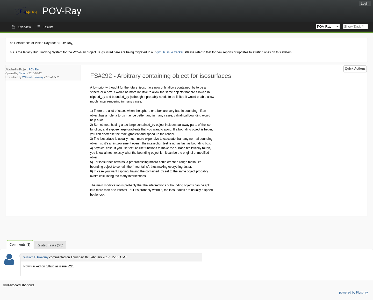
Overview (24, 27)
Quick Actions (355, 68)
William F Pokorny (32, 77)
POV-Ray (34, 69)
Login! (365, 3)
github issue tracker (169, 52)
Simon (22, 73)
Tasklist (48, 27)
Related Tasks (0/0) (50, 245)
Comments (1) (20, 244)
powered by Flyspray (353, 292)
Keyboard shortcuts (18, 285)
